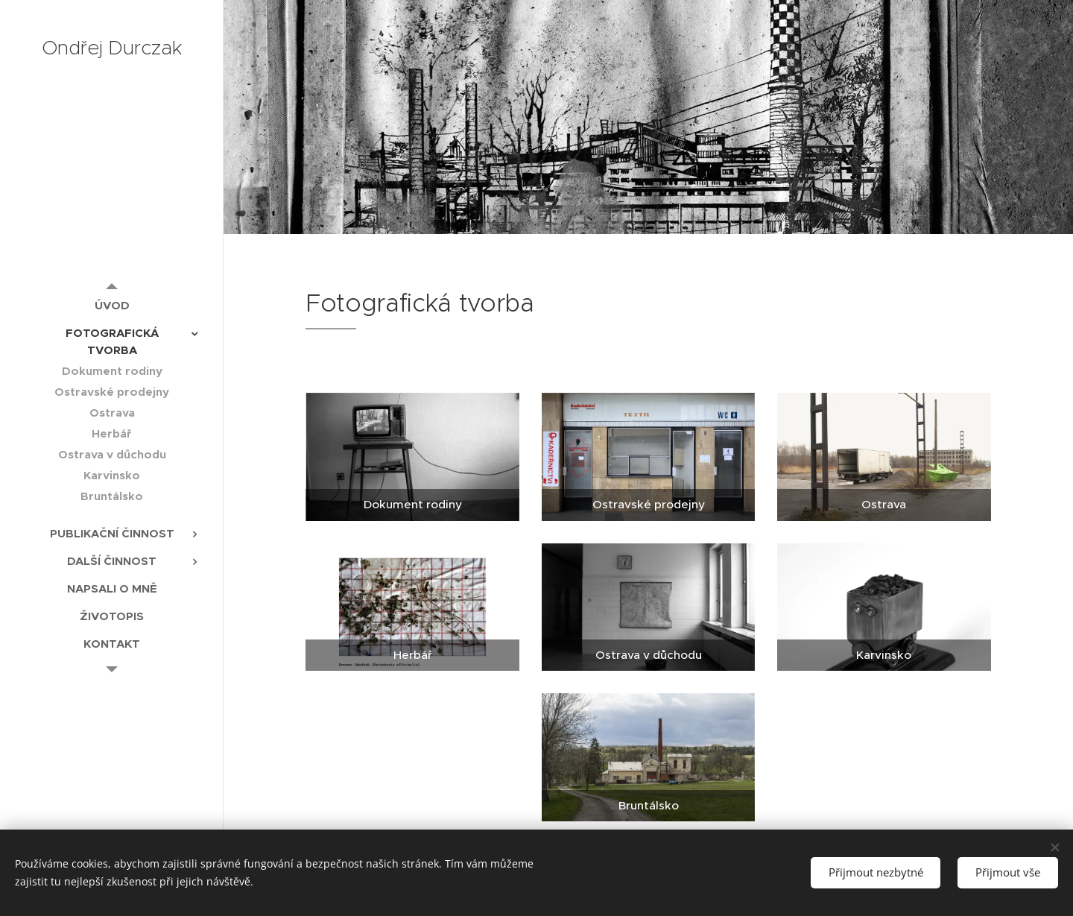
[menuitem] (111, 305)
